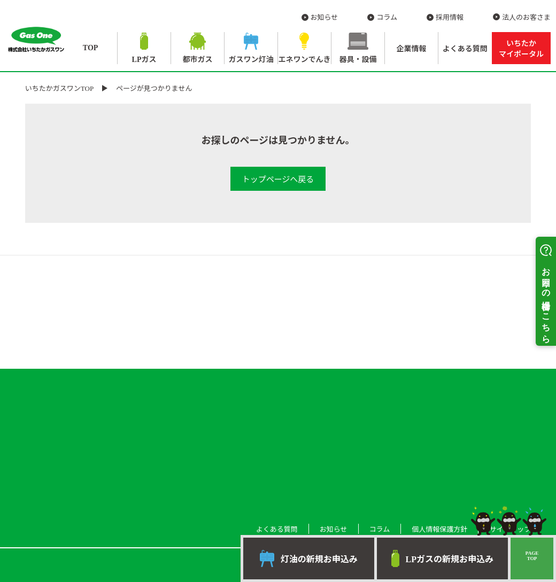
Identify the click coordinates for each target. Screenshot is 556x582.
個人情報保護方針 (439, 529)
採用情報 (450, 17)
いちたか (521, 49)
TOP (90, 48)
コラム (386, 17)
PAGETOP (532, 555)
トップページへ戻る (278, 179)
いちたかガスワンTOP (59, 88)
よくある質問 (465, 49)
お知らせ (324, 17)
